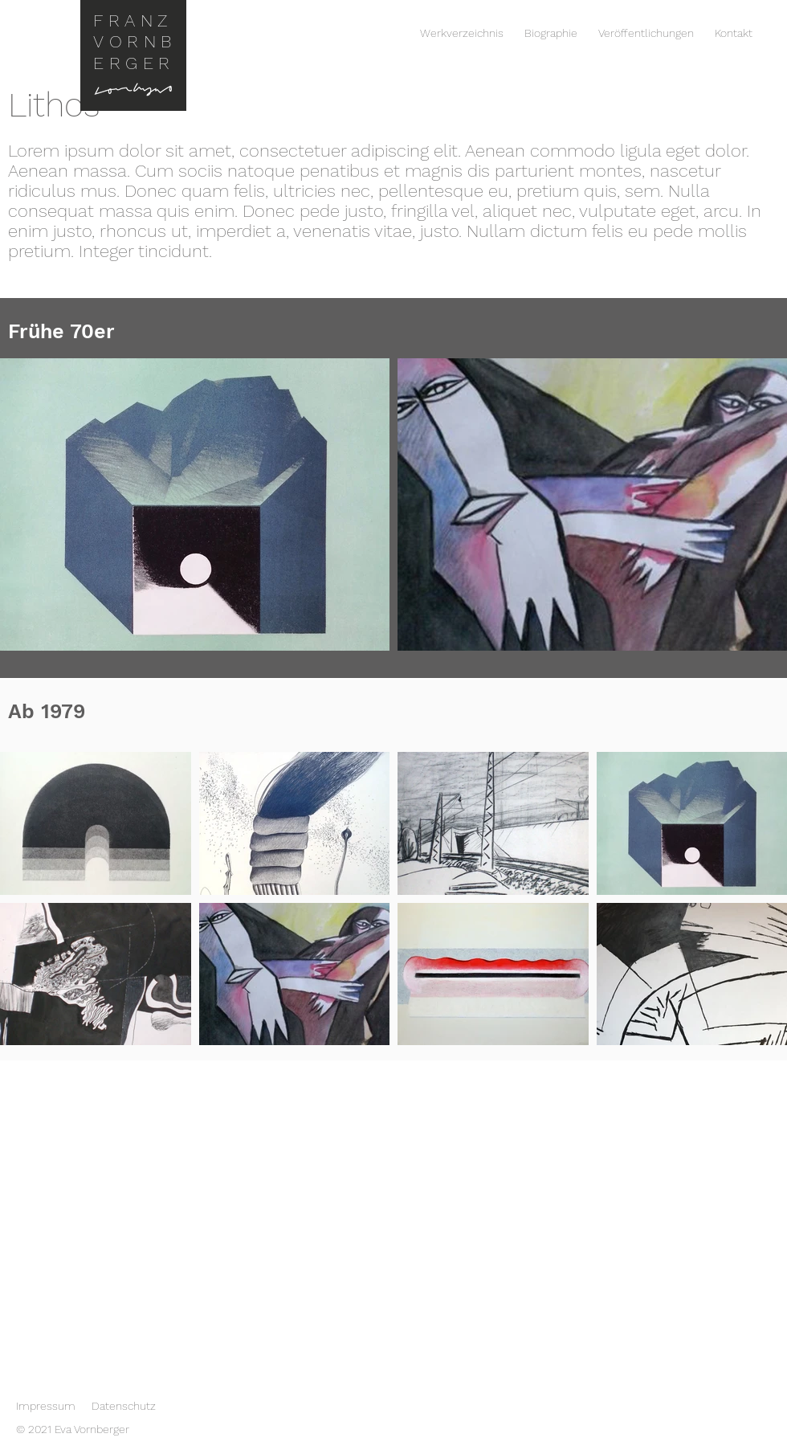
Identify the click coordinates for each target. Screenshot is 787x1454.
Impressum (45, 1405)
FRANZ (133, 20)
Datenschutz (124, 1405)
